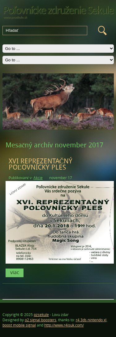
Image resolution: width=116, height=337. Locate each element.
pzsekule (41, 314)
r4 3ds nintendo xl (91, 320)
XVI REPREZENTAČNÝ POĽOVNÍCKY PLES (41, 164)
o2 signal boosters (40, 320)
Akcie (38, 177)
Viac (14, 272)
